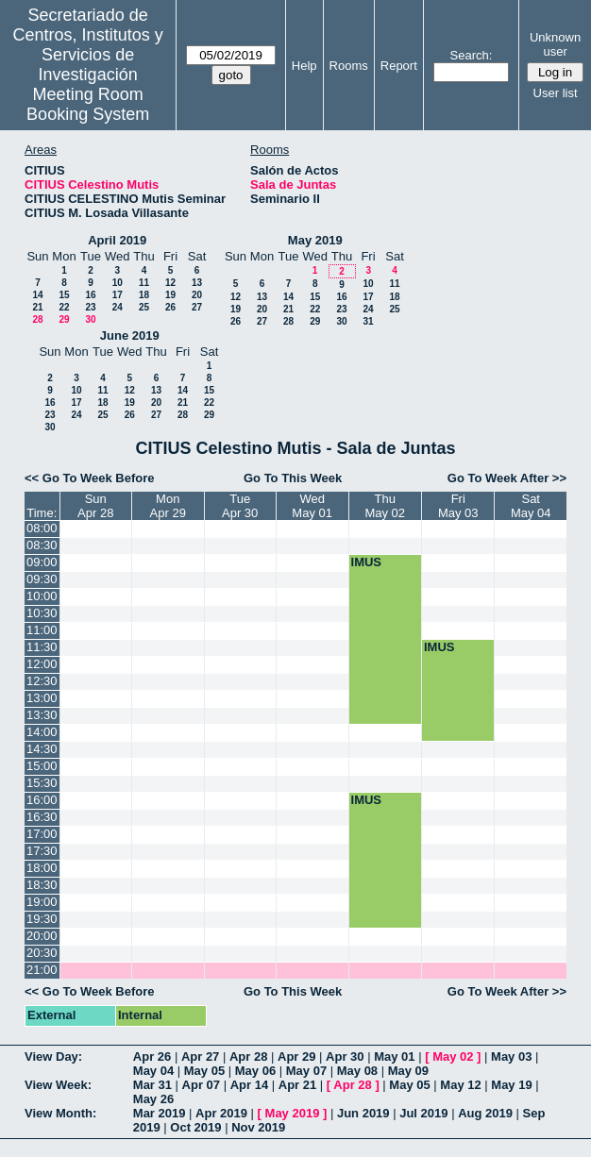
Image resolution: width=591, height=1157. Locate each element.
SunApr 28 (95, 506)
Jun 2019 (363, 1113)
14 (37, 295)
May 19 (511, 1085)
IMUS (366, 562)
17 (117, 295)
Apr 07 (201, 1085)
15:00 (42, 766)
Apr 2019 (221, 1113)
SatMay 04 (531, 506)
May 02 (452, 1056)
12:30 (42, 681)
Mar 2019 (159, 1113)
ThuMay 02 (384, 506)
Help (304, 66)
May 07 (306, 1071)
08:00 (42, 528)
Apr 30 (344, 1056)
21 (37, 307)
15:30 (42, 783)
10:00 (42, 596)
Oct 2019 (195, 1127)
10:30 (42, 613)
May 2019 (315, 240)
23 (90, 307)
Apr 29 (296, 1056)
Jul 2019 (423, 1113)
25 (144, 307)
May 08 (357, 1071)
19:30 (42, 919)
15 (64, 295)
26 (170, 307)
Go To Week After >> (506, 478)
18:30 (42, 885)
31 (368, 321)
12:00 (42, 664)
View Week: (58, 1085)
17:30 (42, 851)
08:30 (42, 545)
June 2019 (130, 335)
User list (555, 93)
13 (197, 282)
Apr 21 (297, 1085)
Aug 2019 (485, 1113)
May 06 (255, 1071)
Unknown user (555, 44)
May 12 (460, 1085)
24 (117, 307)
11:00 (42, 630)
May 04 (153, 1071)
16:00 (42, 800)
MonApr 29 (168, 506)
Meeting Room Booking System (87, 104)
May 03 (511, 1056)
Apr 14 (249, 1085)
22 (64, 307)
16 (90, 295)
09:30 (42, 579)
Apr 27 (200, 1056)
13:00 (42, 698)
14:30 (42, 749)
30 (90, 319)
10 (117, 282)
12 (170, 282)
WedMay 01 (312, 506)
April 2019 (117, 240)
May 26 (153, 1099)
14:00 (42, 732)
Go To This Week (293, 478)
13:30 (42, 715)
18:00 (42, 868)
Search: (471, 55)
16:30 (42, 817)
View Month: (60, 1113)
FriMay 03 (458, 506)
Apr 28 (248, 1056)
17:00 (42, 834)
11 (144, 282)
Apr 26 (152, 1056)
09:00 (42, 562)
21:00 (42, 970)
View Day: (53, 1056)
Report (398, 66)
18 (144, 295)
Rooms (348, 66)
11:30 (42, 647)
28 (37, 319)
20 (197, 295)
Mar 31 (152, 1085)
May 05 (204, 1071)
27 (197, 307)
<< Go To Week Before (90, 478)
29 (64, 319)
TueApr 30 (240, 506)
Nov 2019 (258, 1127)
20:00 (42, 936)
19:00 (42, 902)
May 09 (408, 1071)
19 (170, 295)
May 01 (394, 1056)
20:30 (42, 953)
